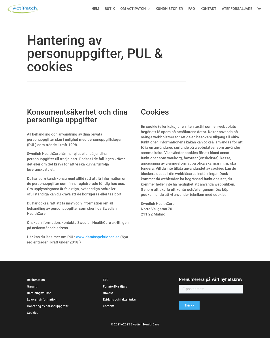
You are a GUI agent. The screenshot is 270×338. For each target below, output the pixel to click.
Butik (110, 9)
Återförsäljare (237, 9)
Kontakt (208, 9)
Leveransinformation (42, 299)
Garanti (32, 286)
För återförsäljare (115, 286)
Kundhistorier (169, 9)
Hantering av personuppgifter (47, 306)
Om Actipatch (133, 9)
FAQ (191, 9)
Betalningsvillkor (39, 293)
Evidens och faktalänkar (119, 299)
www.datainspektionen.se (97, 237)
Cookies (32, 312)
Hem (95, 9)
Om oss (108, 293)
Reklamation (36, 280)
